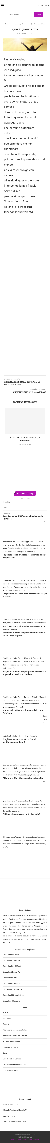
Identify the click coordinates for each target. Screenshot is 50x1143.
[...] (35, 551)
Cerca (38, 15)
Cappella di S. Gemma (11, 960)
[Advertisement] (25, 293)
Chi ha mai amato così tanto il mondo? (21, 814)
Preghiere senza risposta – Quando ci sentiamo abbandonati (21, 740)
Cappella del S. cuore (11, 1001)
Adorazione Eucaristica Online (15, 1030)
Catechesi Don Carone (12, 1058)
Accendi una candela (11, 1041)
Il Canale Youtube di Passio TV (15, 1110)
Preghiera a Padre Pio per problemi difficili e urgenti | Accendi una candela (24, 672)
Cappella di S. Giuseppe (12, 989)
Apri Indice (25, 498)
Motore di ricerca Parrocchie (14, 1121)
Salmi (5, 1053)
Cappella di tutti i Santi (12, 966)
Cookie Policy (27, 1139)
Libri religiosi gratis (10, 1070)
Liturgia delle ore (9, 1116)
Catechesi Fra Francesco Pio (14, 1064)
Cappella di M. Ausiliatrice (13, 995)
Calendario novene (10, 1047)
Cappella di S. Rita (10, 977)
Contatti (6, 1024)
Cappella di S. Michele (12, 983)
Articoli (6, 1012)
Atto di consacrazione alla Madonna (25, 439)
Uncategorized (20, 24)
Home (7, 24)
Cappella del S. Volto (11, 954)
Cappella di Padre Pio (11, 972)
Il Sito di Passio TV (10, 1104)
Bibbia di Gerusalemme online (15, 1035)
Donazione (7, 1018)
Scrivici (36, 1139)
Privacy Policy (16, 1139)
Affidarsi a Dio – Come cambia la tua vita (23, 777)
